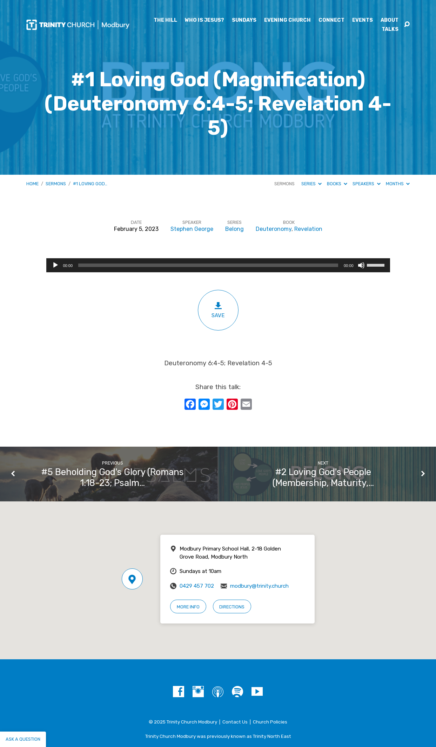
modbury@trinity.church (259, 586)
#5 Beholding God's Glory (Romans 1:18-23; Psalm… (112, 477)
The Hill (165, 20)
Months (398, 183)
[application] (218, 265)
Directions (231, 606)
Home (32, 183)
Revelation (308, 229)
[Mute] (361, 265)
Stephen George (191, 229)
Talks (390, 29)
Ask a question (23, 739)
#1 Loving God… (90, 183)
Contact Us (235, 722)
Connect (331, 20)
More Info (188, 606)
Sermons (56, 183)
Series (311, 183)
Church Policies (270, 722)
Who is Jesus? (204, 20)
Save (218, 310)
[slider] (208, 265)
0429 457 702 (197, 586)
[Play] (55, 265)
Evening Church (287, 20)
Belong (234, 229)
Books (337, 183)
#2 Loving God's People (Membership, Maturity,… (323, 477)
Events (362, 20)
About (389, 20)
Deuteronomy (273, 229)
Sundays (244, 20)
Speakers (366, 183)
